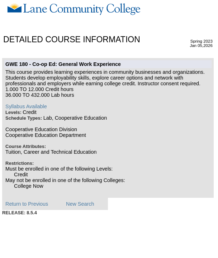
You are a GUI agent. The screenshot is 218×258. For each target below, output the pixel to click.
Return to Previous (26, 204)
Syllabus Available (26, 106)
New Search (80, 204)
